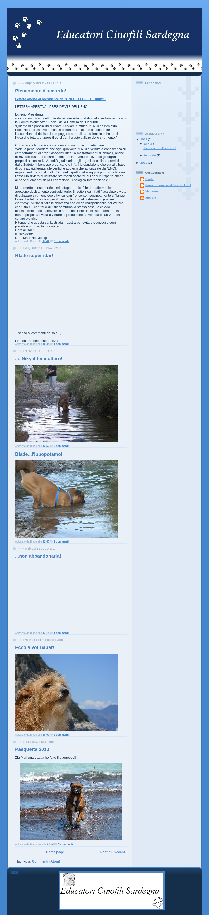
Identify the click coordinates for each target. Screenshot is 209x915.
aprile (148, 143)
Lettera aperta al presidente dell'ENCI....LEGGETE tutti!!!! (60, 99)
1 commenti (61, 344)
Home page (55, 852)
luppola (150, 197)
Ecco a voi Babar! (34, 647)
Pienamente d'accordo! (40, 90)
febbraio (150, 155)
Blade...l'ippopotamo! (38, 454)
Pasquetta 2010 (32, 749)
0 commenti (61, 241)
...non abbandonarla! (38, 556)
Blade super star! (34, 255)
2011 (144, 139)
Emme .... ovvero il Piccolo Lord (168, 185)
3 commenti (61, 446)
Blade (149, 179)
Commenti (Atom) (46, 861)
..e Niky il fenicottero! (38, 358)
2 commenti (61, 541)
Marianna (151, 191)
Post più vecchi (112, 852)
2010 (144, 162)
